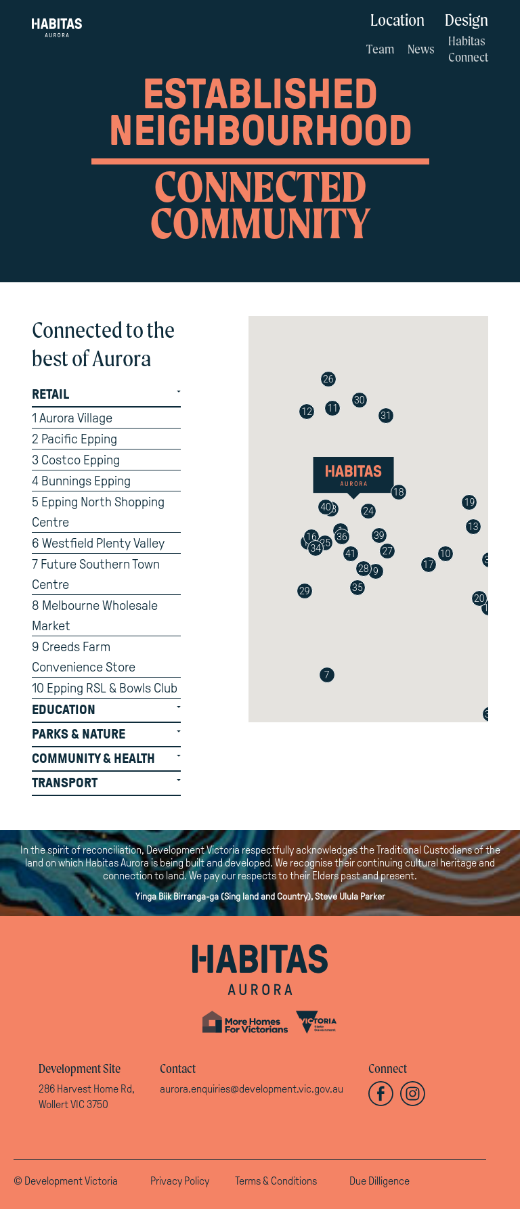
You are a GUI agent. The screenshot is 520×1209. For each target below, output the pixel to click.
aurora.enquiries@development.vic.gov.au (251, 1089)
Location (397, 19)
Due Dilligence (379, 1181)
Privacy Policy (179, 1181)
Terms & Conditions (276, 1181)
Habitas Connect (468, 49)
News (421, 49)
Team (380, 49)
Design (466, 19)
